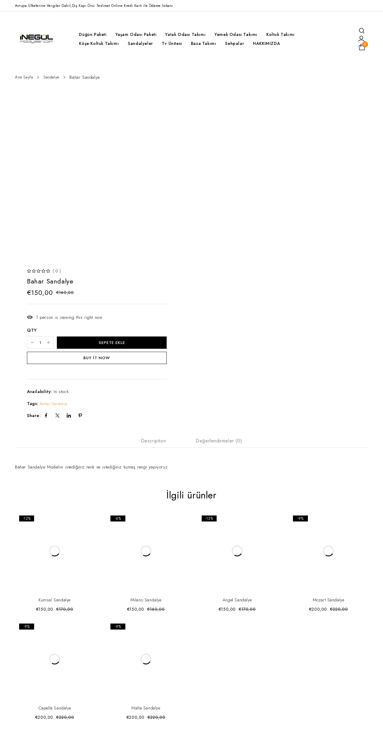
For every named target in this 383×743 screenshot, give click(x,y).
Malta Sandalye (146, 711)
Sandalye (54, 77)
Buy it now (97, 360)
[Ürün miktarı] (45, 344)
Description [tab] (153, 443)
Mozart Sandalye (328, 603)
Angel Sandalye (237, 603)
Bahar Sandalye (55, 406)
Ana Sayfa (25, 77)
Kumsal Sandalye (54, 603)
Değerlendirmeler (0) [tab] (219, 443)
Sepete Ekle (116, 344)
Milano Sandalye (145, 603)
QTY (32, 331)
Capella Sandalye (54, 711)
